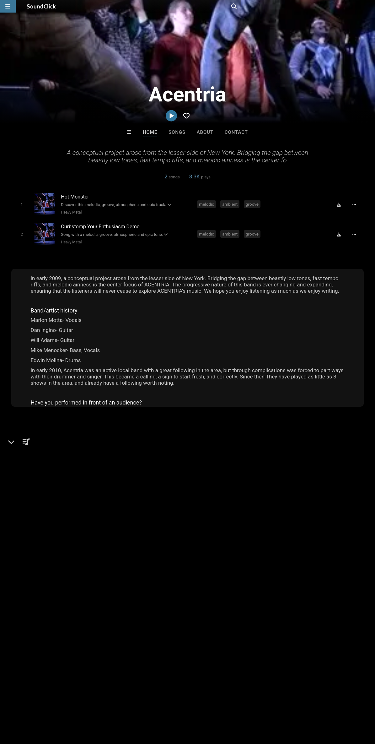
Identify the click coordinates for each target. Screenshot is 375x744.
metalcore (122, 580)
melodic (207, 203)
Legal (169, 706)
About (205, 132)
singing (314, 580)
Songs (177, 132)
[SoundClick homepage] (41, 6)
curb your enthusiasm (79, 602)
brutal (277, 580)
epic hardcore (122, 602)
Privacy (150, 706)
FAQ (26, 706)
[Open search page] (368, 6)
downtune (316, 591)
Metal (28, 462)
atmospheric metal (226, 591)
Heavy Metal (70, 212)
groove (252, 203)
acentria (341, 591)
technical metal (343, 580)
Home (150, 132)
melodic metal (185, 580)
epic (210, 580)
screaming (51, 591)
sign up (282, 536)
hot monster (156, 602)
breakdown (117, 591)
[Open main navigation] (8, 6)
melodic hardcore (153, 591)
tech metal (189, 591)
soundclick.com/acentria (47, 477)
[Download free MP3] (341, 204)
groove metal (251, 580)
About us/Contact (56, 706)
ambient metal (84, 591)
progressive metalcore (276, 591)
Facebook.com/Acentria (46, 486)
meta (226, 580)
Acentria (23, 440)
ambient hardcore (31, 602)
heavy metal (151, 580)
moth (295, 580)
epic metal (24, 591)
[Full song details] (356, 204)
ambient (230, 203)
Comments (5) (277, 440)
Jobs (86, 706)
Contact (236, 132)
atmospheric (92, 580)
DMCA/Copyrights (116, 706)
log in (304, 536)
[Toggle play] (20, 204)
